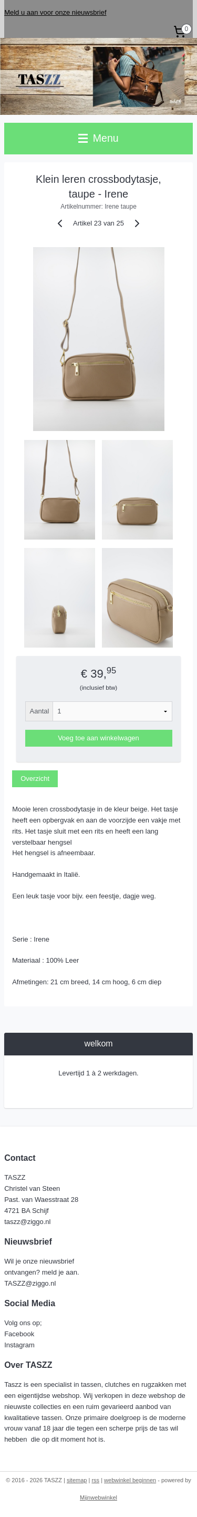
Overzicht (34, 778)
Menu (98, 138)
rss (95, 1480)
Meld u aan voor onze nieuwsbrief (55, 12)
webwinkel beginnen (130, 1480)
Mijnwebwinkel (98, 1497)
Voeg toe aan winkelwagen (98, 738)
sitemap (77, 1480)
